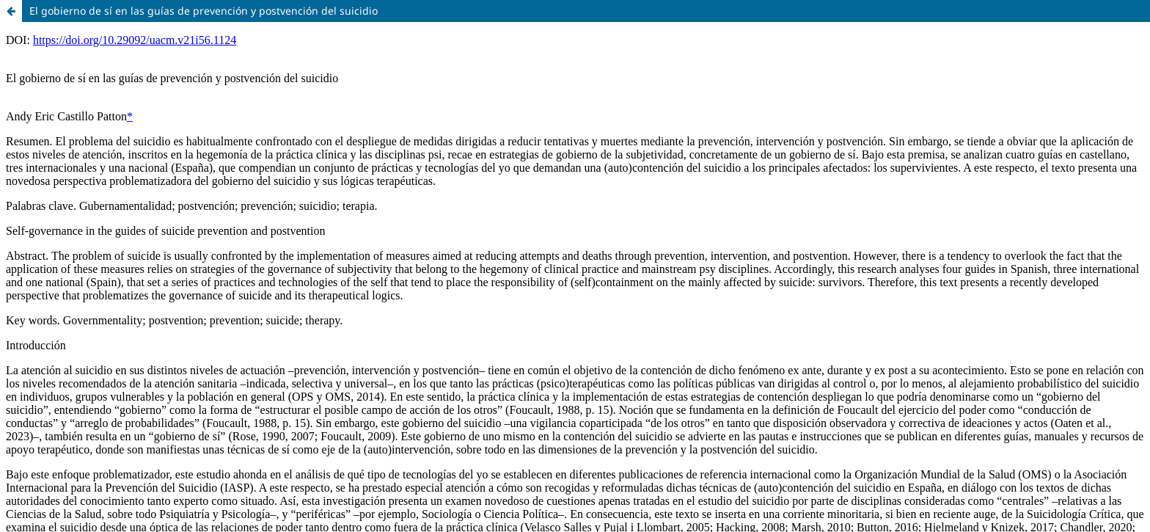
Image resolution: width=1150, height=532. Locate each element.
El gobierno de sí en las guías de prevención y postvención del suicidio (203, 11)
